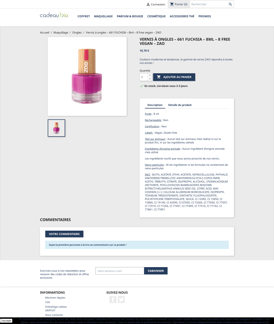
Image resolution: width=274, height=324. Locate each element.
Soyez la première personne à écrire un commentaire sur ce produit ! (87, 244)
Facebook (112, 299)
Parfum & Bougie (130, 16)
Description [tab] (155, 105)
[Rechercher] (211, 4)
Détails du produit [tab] (180, 105)
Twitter (121, 299)
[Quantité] (144, 77)
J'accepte (6, 320)
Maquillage (103, 16)
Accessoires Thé (182, 16)
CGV (47, 302)
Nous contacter (54, 314)
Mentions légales (55, 297)
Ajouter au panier (174, 77)
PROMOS (205, 16)
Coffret (84, 16)
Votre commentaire (64, 234)
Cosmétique (156, 16)
